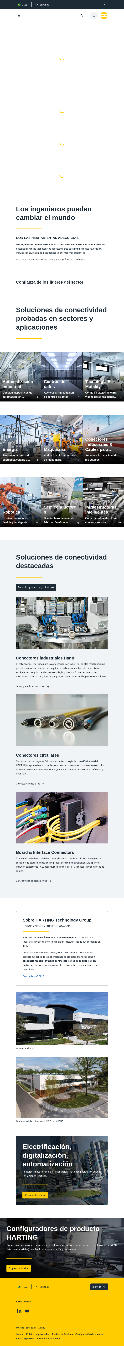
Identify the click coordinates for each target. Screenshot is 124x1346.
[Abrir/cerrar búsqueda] (81, 15)
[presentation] (42, 4)
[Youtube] (27, 1310)
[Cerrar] (104, 4)
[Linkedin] (19, 1310)
